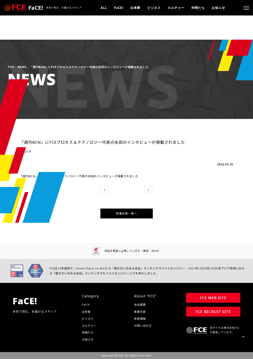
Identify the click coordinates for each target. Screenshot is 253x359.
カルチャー (176, 8)
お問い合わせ (143, 325)
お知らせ (218, 8)
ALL (104, 8)
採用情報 (140, 319)
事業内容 (140, 312)
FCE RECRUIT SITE (213, 311)
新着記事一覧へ (126, 213)
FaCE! (118, 8)
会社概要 (140, 304)
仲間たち (198, 8)
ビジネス (154, 8)
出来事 (135, 8)
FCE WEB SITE (213, 297)
